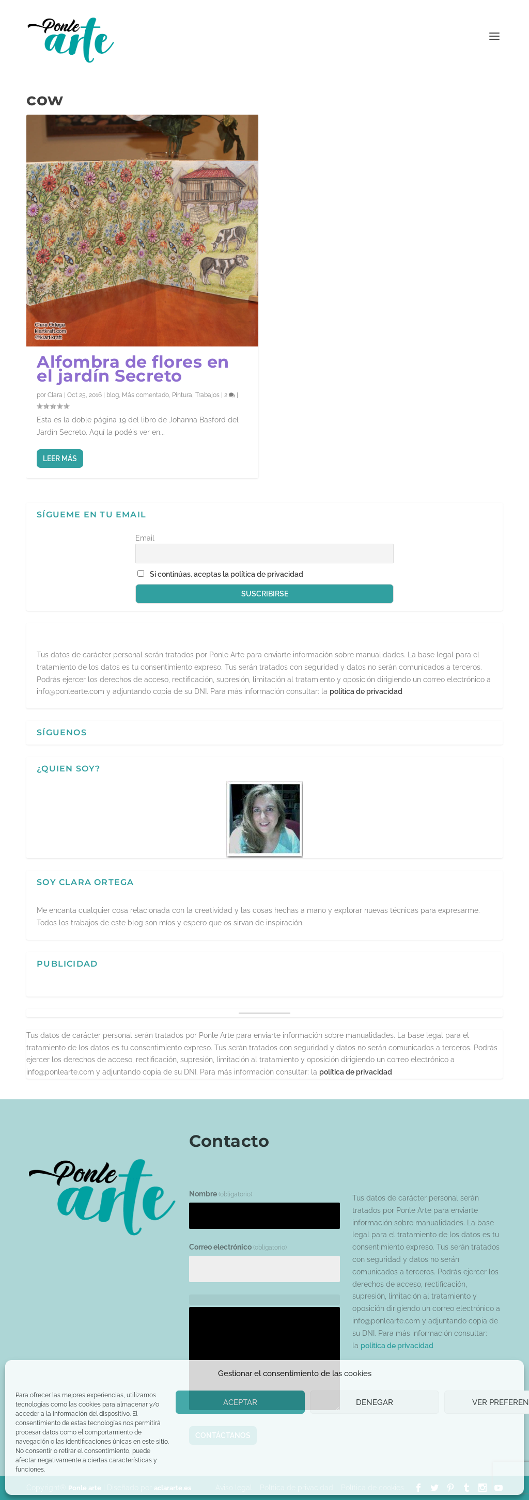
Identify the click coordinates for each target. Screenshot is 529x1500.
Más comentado (145, 395)
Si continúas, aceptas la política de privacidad (226, 574)
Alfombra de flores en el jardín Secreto (133, 369)
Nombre (220, 1194)
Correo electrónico (238, 1247)
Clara (55, 395)
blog (112, 395)
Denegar (374, 1402)
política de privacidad (366, 691)
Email (144, 538)
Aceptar (240, 1402)
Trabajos (207, 395)
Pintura (182, 395)
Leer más (60, 458)
